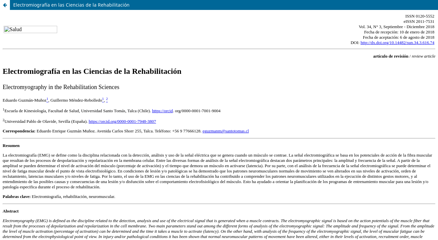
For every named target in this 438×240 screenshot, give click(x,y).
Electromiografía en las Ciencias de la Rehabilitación (71, 5)
